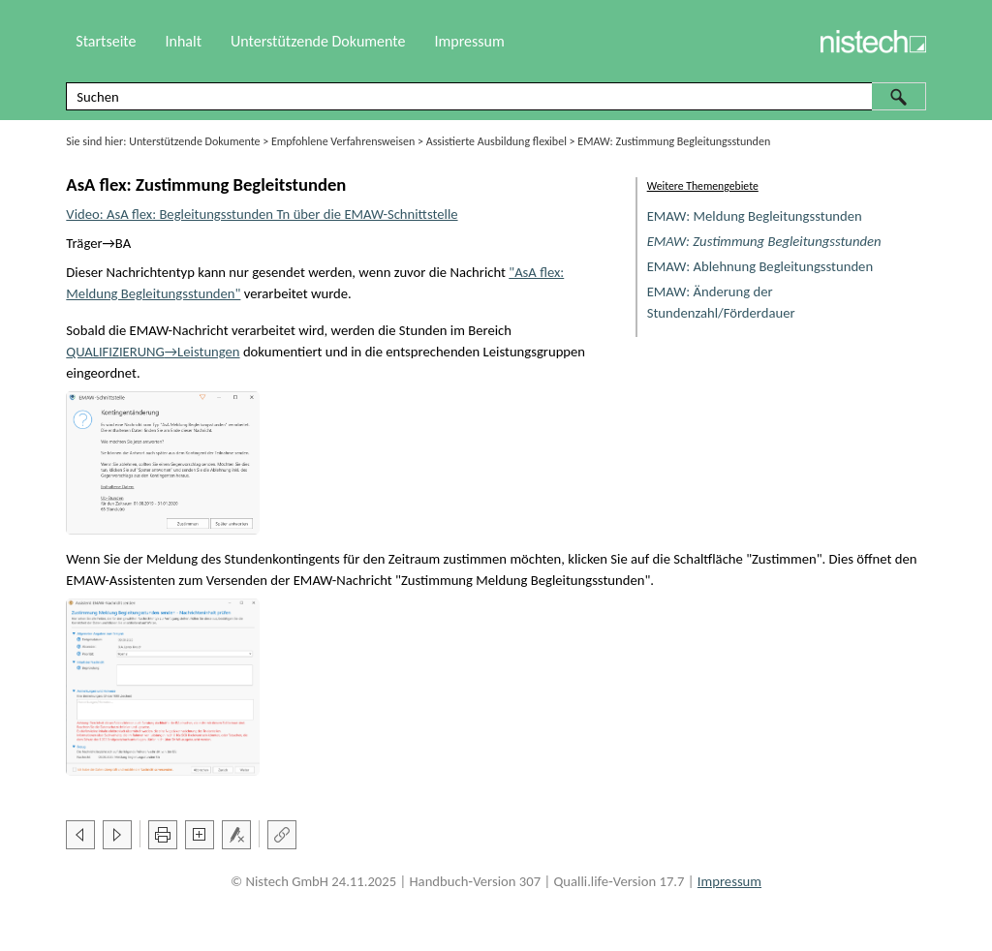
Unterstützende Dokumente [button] (318, 41)
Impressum (469, 41)
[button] (899, 96)
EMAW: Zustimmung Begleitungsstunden (764, 241)
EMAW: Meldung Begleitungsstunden (754, 216)
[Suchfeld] (495, 96)
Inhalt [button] (183, 41)
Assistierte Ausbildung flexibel (496, 141)
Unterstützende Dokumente (194, 141)
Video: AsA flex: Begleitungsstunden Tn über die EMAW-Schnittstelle (261, 214)
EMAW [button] (149, 330)
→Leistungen (152, 351)
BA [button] (123, 243)
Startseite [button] (106, 41)
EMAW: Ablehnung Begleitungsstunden (760, 266)
